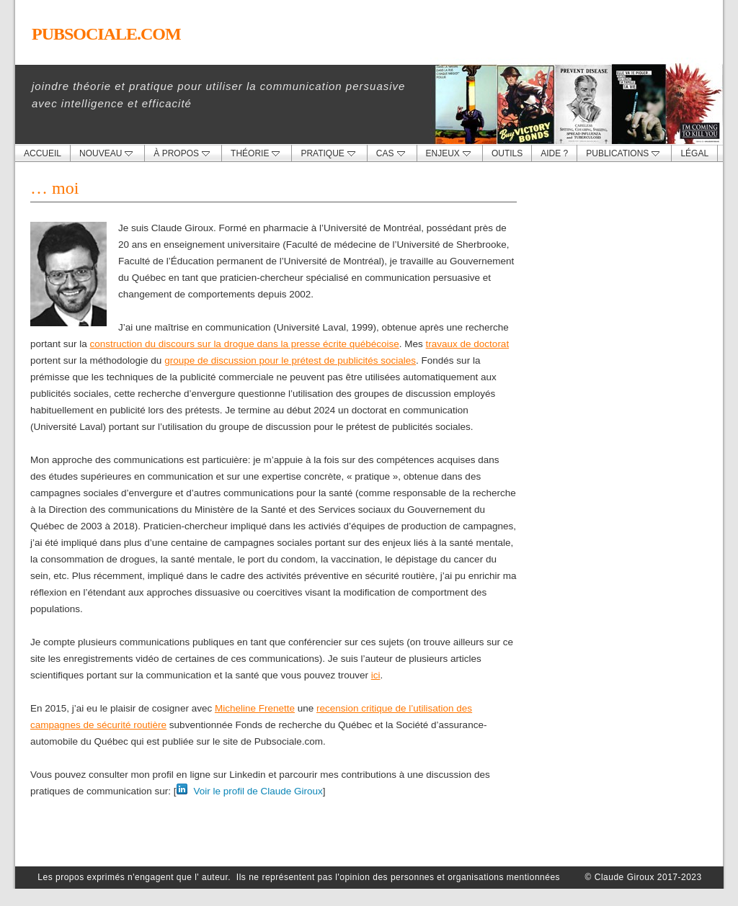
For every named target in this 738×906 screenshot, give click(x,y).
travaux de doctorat (468, 343)
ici (376, 675)
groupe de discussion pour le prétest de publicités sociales (290, 360)
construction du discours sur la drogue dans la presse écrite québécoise (244, 343)
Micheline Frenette (255, 708)
